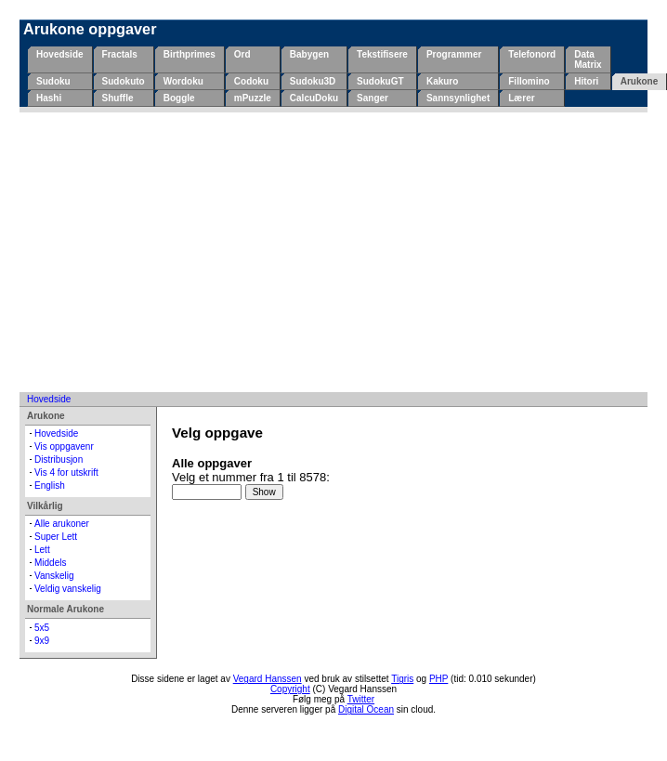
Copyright (290, 689)
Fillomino (528, 81)
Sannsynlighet (458, 98)
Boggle (179, 98)
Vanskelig (54, 576)
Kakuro (442, 81)
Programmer (453, 54)
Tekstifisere (382, 54)
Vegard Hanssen (267, 679)
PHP (438, 679)
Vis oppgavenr (64, 446)
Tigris (402, 679)
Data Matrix (587, 59)
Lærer (521, 98)
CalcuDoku (314, 98)
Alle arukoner (61, 523)
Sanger (372, 98)
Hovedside (60, 54)
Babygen (309, 54)
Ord (242, 54)
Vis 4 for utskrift (66, 472)
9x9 (41, 641)
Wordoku (183, 81)
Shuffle (118, 98)
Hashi (48, 98)
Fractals (119, 54)
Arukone (640, 81)
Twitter (360, 699)
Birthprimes (189, 54)
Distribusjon (58, 459)
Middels (50, 563)
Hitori (586, 81)
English (49, 485)
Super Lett (55, 536)
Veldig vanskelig (67, 589)
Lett (42, 550)
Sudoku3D (312, 81)
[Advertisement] (334, 252)
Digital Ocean (366, 709)
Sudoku (53, 81)
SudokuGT (380, 81)
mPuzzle (252, 98)
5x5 (41, 628)
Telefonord (532, 54)
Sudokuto (123, 81)
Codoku (251, 81)
